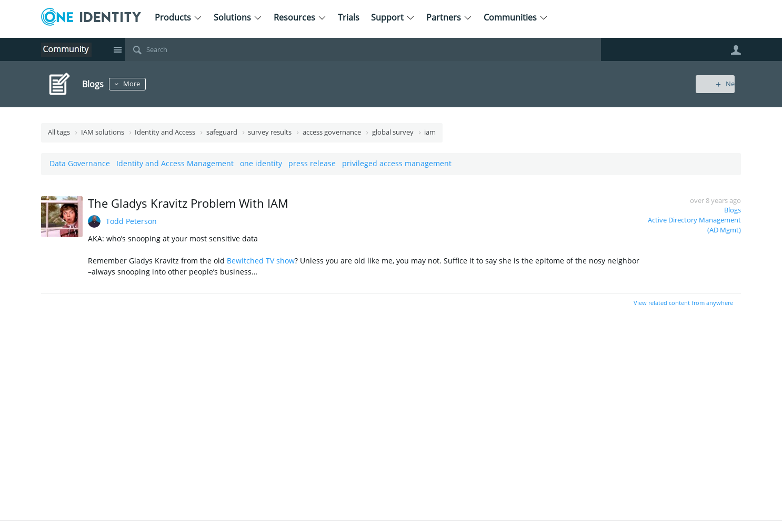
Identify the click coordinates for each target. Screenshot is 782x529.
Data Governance (79, 163)
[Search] (363, 49)
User (735, 50)
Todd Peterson (131, 221)
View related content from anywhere (683, 303)
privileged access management (397, 163)
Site (117, 49)
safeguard (221, 132)
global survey (393, 132)
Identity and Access (165, 132)
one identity (261, 163)
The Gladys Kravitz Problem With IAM (188, 203)
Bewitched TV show (261, 261)
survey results (270, 132)
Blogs (732, 210)
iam (430, 132)
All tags (59, 132)
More (134, 83)
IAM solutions (102, 132)
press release (312, 163)
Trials (348, 17)
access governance (332, 132)
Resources (300, 17)
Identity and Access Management (175, 163)
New (717, 83)
